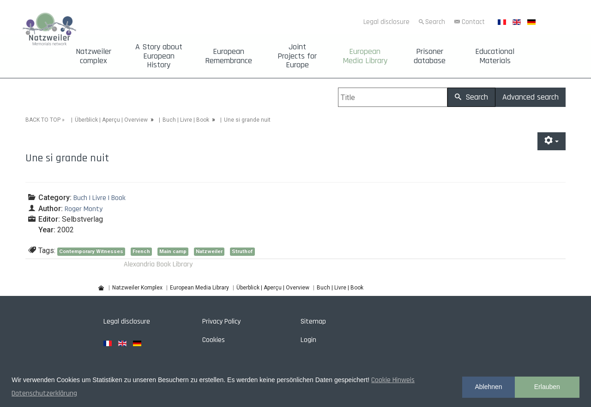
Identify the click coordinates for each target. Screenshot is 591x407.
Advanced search (530, 97)
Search (435, 22)
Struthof (242, 251)
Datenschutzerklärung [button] (44, 393)
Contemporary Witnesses (91, 251)
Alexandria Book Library (158, 264)
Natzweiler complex (93, 56)
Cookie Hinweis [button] (393, 380)
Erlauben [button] (547, 386)
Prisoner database (430, 56)
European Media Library (365, 56)
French (141, 251)
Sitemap (313, 321)
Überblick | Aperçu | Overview (111, 120)
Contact (473, 22)
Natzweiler (209, 251)
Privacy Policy (221, 321)
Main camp (173, 251)
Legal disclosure (386, 22)
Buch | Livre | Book (186, 120)
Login (308, 340)
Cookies (213, 340)
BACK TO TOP (42, 120)
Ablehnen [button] (488, 386)
